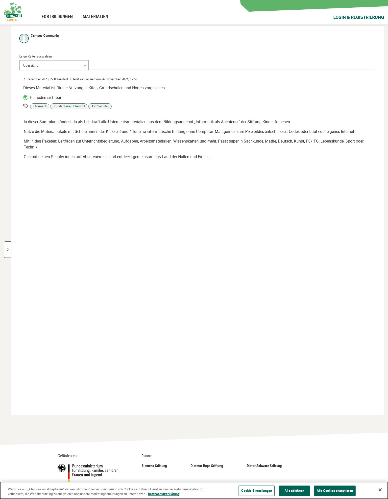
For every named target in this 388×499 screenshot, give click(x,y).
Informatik (266, 102)
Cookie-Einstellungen (256, 490)
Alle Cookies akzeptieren (335, 490)
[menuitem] (57, 16)
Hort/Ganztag (326, 102)
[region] (194, 490)
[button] (43, 128)
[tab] (257, 55)
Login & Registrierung (358, 17)
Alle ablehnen (294, 490)
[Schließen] (380, 489)
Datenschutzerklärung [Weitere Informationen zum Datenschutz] (163, 494)
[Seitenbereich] (234, 220)
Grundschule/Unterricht (295, 102)
